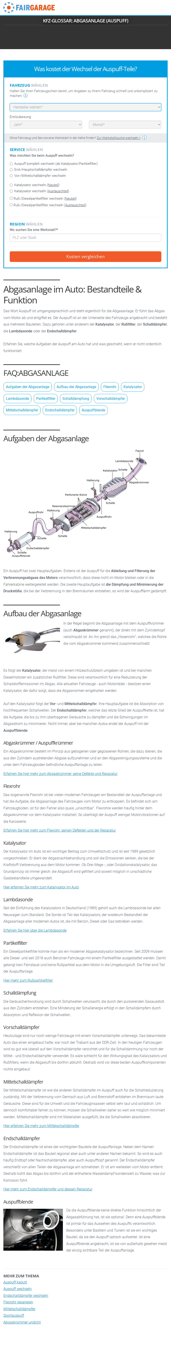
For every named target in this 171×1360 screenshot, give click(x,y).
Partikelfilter (45, 398)
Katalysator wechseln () (34, 185)
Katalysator (133, 387)
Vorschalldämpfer (110, 398)
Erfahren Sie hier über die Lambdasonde (34, 930)
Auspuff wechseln (17, 1289)
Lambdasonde (17, 398)
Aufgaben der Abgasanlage (27, 387)
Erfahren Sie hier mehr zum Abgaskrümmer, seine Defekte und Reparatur (60, 774)
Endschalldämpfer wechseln (25, 1295)
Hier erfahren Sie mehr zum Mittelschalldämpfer (41, 1126)
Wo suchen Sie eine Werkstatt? (34, 230)
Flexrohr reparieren (18, 1302)
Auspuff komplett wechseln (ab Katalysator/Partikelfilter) (54, 164)
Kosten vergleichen (85, 256)
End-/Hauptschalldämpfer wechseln (38, 170)
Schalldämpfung (75, 398)
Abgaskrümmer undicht (22, 1322)
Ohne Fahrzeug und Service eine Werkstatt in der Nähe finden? (75, 138)
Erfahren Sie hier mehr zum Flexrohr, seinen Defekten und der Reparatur (59, 830)
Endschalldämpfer (59, 410)
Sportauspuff (13, 1315)
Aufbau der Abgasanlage (76, 387)
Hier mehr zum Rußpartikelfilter (28, 980)
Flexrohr (109, 387)
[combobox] (85, 238)
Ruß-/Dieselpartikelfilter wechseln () (43, 199)
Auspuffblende (93, 410)
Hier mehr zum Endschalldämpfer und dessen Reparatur (47, 1189)
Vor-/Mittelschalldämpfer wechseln (38, 176)
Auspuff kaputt (15, 1282)
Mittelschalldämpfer (22, 410)
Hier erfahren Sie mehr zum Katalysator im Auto (41, 887)
